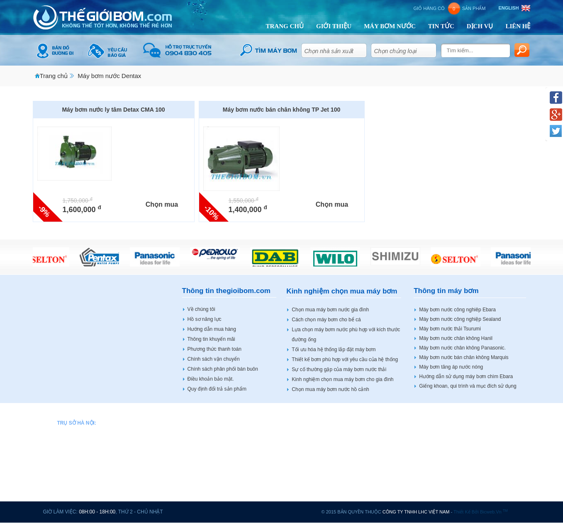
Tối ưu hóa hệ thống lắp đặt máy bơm (333, 349)
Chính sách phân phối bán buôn (223, 369)
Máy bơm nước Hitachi (298, 430)
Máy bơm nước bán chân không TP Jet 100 (281, 109)
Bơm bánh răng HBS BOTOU (477, 471)
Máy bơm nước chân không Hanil (455, 338)
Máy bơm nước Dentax (109, 75)
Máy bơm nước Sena (382, 455)
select (359, 48)
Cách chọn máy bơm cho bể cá (326, 320)
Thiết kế (461, 511)
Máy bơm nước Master (298, 496)
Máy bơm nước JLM (295, 455)
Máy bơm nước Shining (470, 438)
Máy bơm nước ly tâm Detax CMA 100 (113, 109)
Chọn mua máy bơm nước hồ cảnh (330, 389)
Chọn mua (162, 204)
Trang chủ (54, 75)
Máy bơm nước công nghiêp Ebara (457, 310)
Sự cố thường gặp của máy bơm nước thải (339, 369)
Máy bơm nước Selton (383, 463)
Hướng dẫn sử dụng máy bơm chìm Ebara (466, 376)
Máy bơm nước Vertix (468, 421)
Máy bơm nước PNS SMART (391, 438)
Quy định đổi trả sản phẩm (217, 389)
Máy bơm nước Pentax (384, 421)
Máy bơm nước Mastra (298, 488)
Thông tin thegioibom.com (226, 291)
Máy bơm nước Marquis (299, 480)
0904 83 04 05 (93, 438)
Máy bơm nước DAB (209, 455)
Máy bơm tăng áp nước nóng (451, 367)
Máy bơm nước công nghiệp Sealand (460, 319)
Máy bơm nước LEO (295, 463)
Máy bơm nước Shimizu (385, 480)
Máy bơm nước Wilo (467, 430)
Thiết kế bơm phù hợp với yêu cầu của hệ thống (345, 359)
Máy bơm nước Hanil (296, 421)
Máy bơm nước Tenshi (297, 471)
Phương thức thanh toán (214, 349)
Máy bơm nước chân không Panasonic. (462, 348)
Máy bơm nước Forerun (213, 496)
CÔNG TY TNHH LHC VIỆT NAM (416, 511)
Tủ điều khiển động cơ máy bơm (481, 488)
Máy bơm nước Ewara (211, 480)
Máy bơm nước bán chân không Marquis (463, 357)
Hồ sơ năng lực (205, 319)
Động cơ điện (460, 480)
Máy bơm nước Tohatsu (385, 496)
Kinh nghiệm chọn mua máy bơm (341, 291)
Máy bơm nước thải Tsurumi (450, 329)
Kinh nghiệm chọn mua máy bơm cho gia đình (342, 379)
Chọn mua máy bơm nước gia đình (330, 310)
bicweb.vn (494, 511)
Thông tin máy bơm (446, 291)
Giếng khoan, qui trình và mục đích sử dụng (467, 386)
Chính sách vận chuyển (214, 359)
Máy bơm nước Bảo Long (215, 438)
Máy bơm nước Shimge (385, 488)
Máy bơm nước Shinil (382, 471)
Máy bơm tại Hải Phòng (471, 496)
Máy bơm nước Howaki (298, 438)
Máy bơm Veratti (463, 463)
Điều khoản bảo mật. (211, 379)
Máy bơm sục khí (464, 455)
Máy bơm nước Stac (467, 446)
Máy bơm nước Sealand (385, 446)
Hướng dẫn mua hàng (212, 329)
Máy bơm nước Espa (210, 488)
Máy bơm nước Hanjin (297, 446)
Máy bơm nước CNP (209, 446)
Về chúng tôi (201, 309)
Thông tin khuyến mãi (211, 339)
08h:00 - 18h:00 (97, 512)
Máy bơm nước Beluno (212, 430)
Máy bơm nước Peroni (383, 430)
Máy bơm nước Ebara (211, 471)
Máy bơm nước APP (209, 421)
